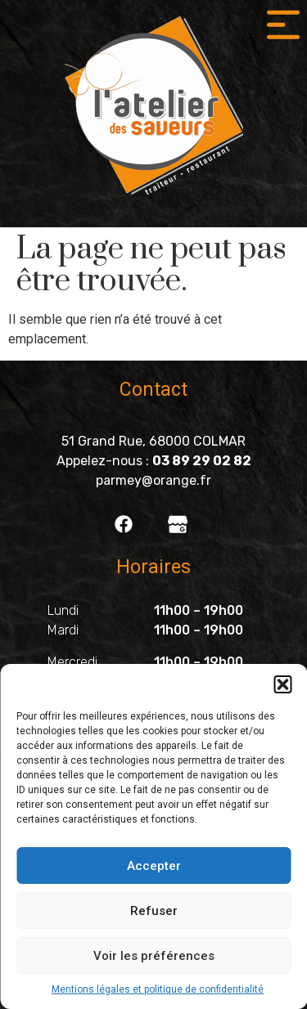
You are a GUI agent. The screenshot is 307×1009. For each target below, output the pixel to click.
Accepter (154, 866)
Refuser (154, 911)
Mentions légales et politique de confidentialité (158, 989)
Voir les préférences (153, 955)
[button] (282, 684)
